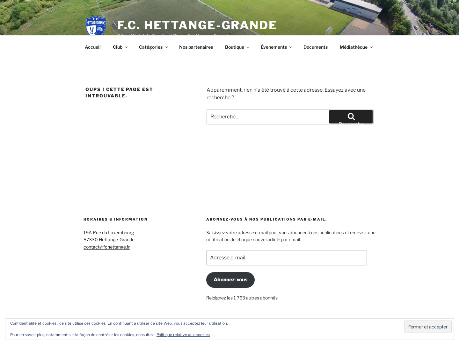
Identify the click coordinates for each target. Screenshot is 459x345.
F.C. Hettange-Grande (197, 25)
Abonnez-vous (230, 280)
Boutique (237, 47)
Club (120, 47)
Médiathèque (357, 47)
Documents (315, 47)
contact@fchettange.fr (107, 247)
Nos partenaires (196, 47)
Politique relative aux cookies (183, 334)
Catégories (154, 47)
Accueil (93, 47)
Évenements (277, 47)
